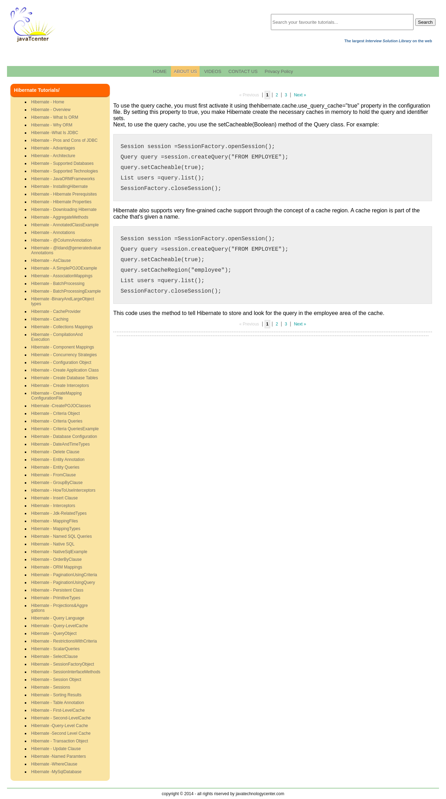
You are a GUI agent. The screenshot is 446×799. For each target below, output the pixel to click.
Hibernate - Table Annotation (57, 702)
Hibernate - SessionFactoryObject (62, 664)
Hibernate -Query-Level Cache (59, 725)
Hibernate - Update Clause (56, 748)
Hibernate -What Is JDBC (54, 132)
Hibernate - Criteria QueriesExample (65, 428)
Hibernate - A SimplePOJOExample (64, 268)
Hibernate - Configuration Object (61, 362)
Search (425, 22)
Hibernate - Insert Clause (54, 498)
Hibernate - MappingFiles (54, 521)
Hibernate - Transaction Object (59, 741)
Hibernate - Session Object (56, 679)
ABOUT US (185, 71)
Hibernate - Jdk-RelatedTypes (59, 513)
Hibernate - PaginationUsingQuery (63, 582)
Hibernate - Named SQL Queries (61, 536)
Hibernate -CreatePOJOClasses (61, 405)
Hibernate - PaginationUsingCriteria (64, 574)
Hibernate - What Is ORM (54, 117)
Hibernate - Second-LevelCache (61, 718)
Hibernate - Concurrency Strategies (64, 354)
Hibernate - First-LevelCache (58, 710)
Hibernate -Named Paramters (58, 756)
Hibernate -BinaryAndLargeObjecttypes (62, 301)
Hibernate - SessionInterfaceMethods (65, 671)
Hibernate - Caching (50, 319)
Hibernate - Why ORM (51, 125)
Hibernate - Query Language (57, 618)
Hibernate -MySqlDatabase (56, 771)
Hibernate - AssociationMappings (61, 275)
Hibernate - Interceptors (53, 505)
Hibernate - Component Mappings (62, 347)
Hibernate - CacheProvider (56, 311)
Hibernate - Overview (51, 109)
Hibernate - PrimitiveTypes (55, 597)
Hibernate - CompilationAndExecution (56, 337)
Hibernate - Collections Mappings (62, 326)
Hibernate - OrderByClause (56, 559)
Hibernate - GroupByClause (56, 482)
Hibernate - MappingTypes (55, 528)
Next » (300, 95)
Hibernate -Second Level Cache (61, 733)
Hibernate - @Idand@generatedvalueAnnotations (66, 250)
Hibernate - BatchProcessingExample (66, 291)
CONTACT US (243, 71)
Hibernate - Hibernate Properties (61, 201)
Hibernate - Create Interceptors (60, 385)
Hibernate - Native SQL (52, 544)
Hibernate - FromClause (53, 474)
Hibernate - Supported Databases (62, 163)
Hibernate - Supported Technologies (64, 171)
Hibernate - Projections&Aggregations (59, 608)
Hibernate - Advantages (53, 148)
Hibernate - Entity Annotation (58, 459)
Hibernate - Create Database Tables (64, 377)
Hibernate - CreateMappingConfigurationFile (56, 396)
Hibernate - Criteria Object (55, 413)
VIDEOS (212, 71)
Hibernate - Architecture (53, 155)
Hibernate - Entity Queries (55, 467)
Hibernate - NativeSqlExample (59, 551)
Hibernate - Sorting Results (56, 694)
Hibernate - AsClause (51, 260)
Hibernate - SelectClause (54, 656)
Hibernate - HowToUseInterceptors (63, 490)
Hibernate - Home (47, 102)
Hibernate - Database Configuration (64, 436)
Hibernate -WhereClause (54, 764)
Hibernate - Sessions (50, 687)
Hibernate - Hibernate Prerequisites (64, 194)
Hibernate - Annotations (53, 232)
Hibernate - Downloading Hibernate (63, 209)
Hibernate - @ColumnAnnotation (61, 240)
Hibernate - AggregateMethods (59, 217)
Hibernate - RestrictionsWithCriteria (64, 641)
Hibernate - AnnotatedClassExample (65, 224)
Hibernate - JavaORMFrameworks (63, 178)
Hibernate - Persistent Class (57, 590)
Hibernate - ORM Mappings (56, 567)
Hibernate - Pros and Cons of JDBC (64, 140)
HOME (160, 71)
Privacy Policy (279, 71)
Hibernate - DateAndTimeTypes (60, 444)
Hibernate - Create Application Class (65, 370)
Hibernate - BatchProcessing (58, 283)
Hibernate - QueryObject (54, 633)
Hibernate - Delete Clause (55, 451)
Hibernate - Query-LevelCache (59, 625)
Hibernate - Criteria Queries (56, 421)
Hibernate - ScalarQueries (55, 648)
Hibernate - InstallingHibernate (59, 186)
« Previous (249, 95)
